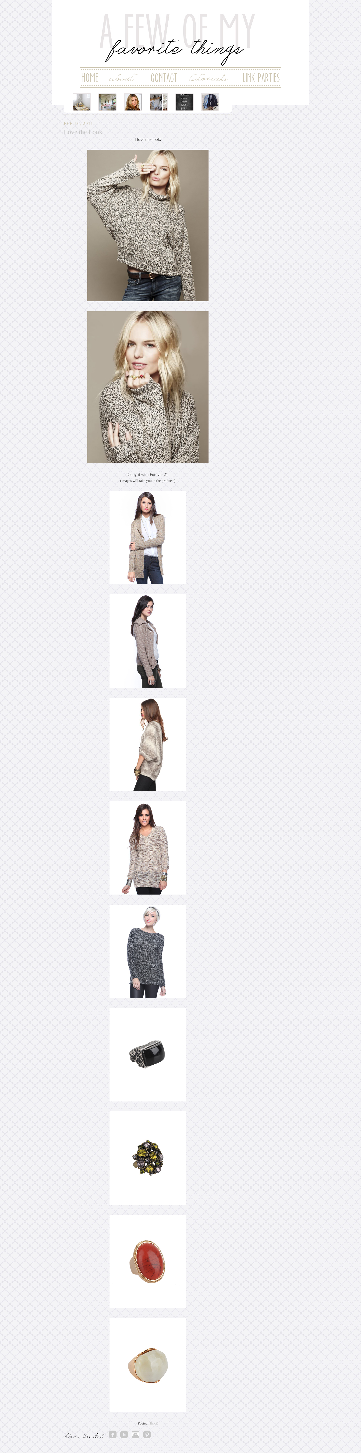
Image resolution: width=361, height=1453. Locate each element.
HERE (153, 1423)
